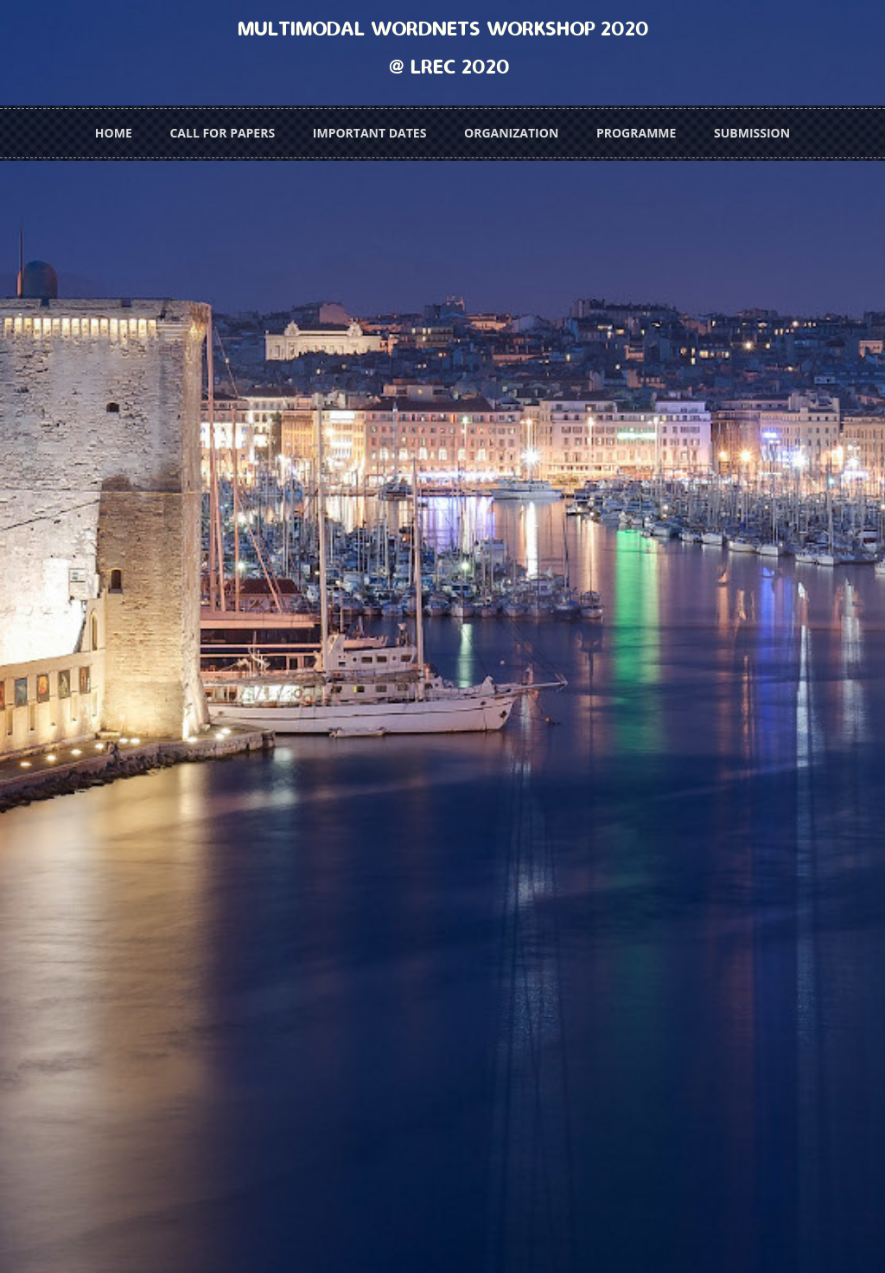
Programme (636, 133)
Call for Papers (222, 133)
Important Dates (370, 133)
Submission (752, 133)
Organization (511, 133)
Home (113, 133)
